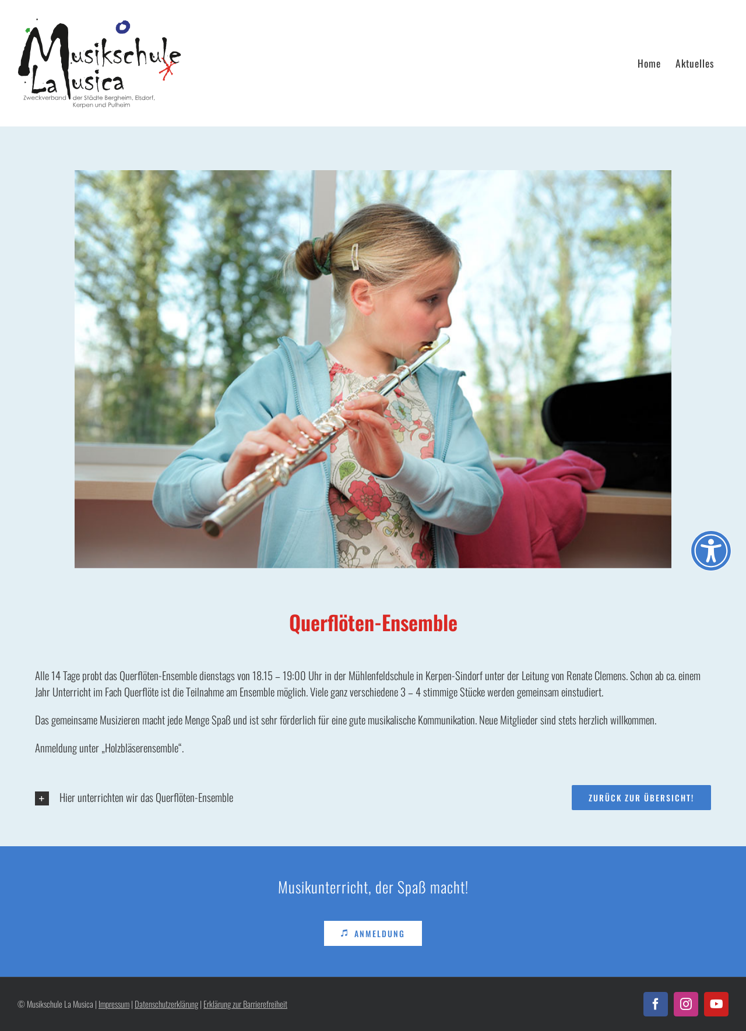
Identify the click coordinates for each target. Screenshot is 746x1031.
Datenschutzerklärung (166, 1004)
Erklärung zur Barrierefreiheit (245, 1004)
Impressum (113, 1004)
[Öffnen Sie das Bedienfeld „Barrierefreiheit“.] (711, 550)
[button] (197, 798)
